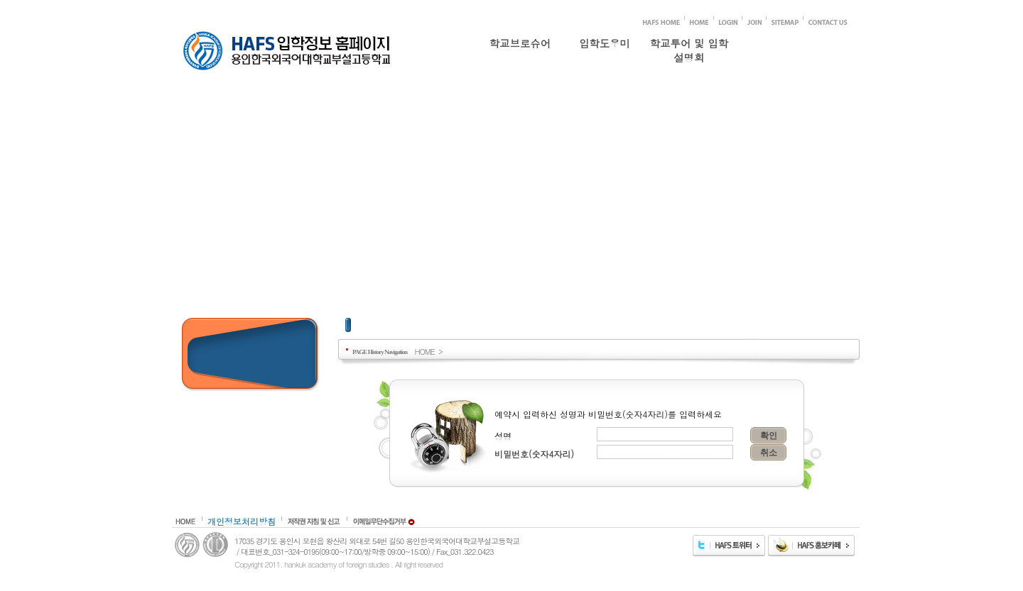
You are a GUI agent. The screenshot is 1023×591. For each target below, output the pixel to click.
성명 (503, 436)
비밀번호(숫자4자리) (534, 454)
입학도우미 (604, 43)
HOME (424, 351)
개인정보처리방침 (241, 521)
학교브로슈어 (520, 43)
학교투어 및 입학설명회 (689, 47)
